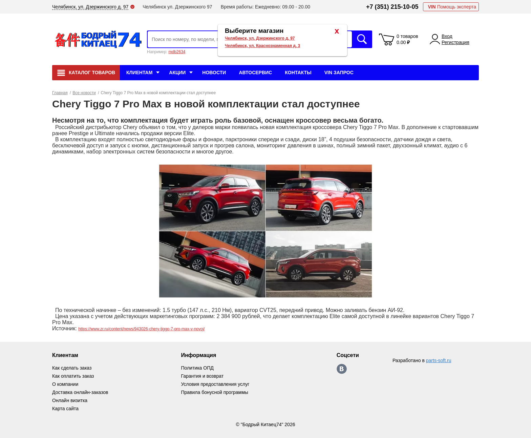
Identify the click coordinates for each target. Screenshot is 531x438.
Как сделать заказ (71, 368)
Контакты (298, 72)
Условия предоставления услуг (215, 384)
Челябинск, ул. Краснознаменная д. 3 (262, 45)
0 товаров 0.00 (407, 39)
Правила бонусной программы (214, 392)
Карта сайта (65, 408)
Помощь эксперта (452, 6)
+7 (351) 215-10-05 (392, 6)
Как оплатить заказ (73, 376)
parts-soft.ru (438, 360)
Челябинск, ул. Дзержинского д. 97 (260, 38)
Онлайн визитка (69, 400)
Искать (362, 39)
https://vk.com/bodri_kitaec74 (342, 369)
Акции (177, 72)
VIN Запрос (339, 72)
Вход (447, 36)
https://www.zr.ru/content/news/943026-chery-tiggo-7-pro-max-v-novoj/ (141, 329)
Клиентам (139, 72)
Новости (214, 72)
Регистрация (455, 42)
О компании (65, 384)
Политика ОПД (197, 368)
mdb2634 (176, 51)
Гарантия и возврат (202, 376)
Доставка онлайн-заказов (80, 392)
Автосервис (255, 72)
